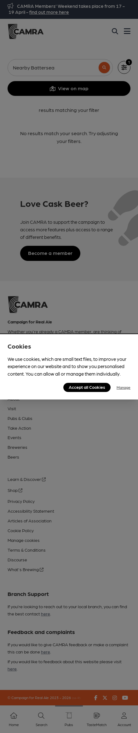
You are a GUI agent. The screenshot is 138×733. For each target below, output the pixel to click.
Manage (123, 387)
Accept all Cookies (87, 386)
